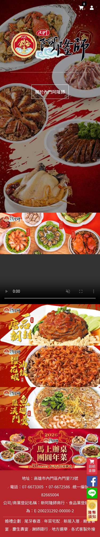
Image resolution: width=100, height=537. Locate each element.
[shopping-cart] (81, 7)
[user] (91, 7)
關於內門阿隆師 (50, 92)
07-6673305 (32, 486)
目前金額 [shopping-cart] (92, 466)
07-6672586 (59, 486)
